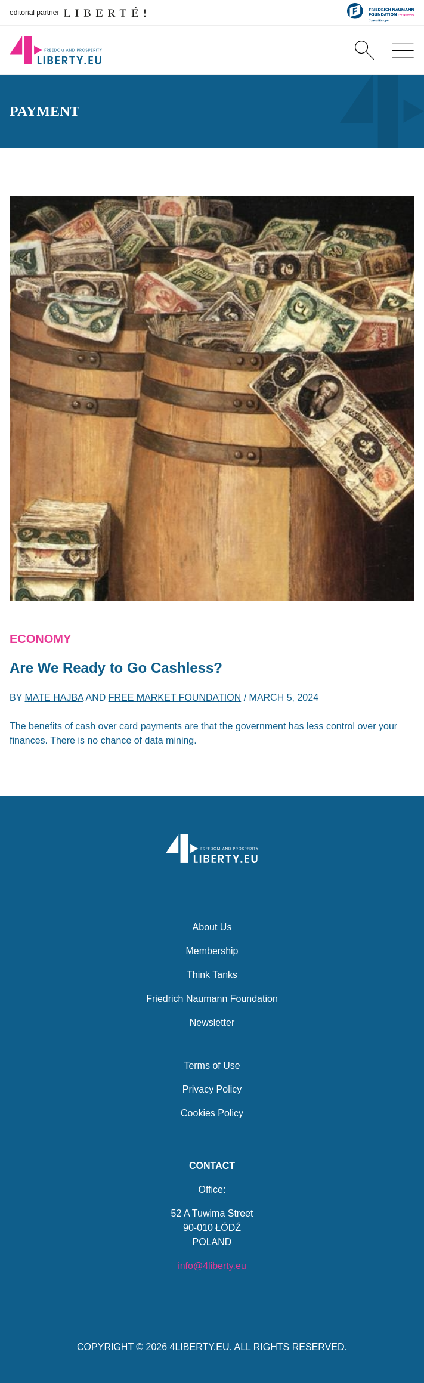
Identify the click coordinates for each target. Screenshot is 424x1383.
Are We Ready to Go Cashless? (116, 668)
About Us (212, 927)
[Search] (364, 50)
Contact (212, 1166)
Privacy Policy (212, 1089)
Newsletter (212, 1022)
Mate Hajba (54, 697)
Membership (211, 951)
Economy (40, 638)
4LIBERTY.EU (200, 1347)
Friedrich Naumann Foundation (212, 999)
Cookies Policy (212, 1113)
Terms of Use (212, 1065)
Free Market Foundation (175, 697)
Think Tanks (212, 975)
